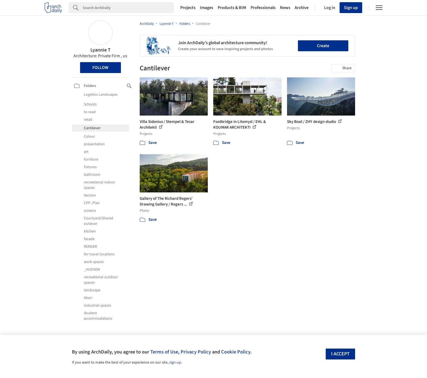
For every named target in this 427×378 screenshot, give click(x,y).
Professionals (263, 7)
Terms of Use (164, 351)
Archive (302, 7)
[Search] (128, 7)
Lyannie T (100, 50)
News (285, 7)
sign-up (175, 362)
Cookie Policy (235, 351)
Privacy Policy (196, 351)
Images (206, 7)
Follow (100, 68)
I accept (340, 353)
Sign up (351, 8)
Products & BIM (232, 7)
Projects (188, 7)
